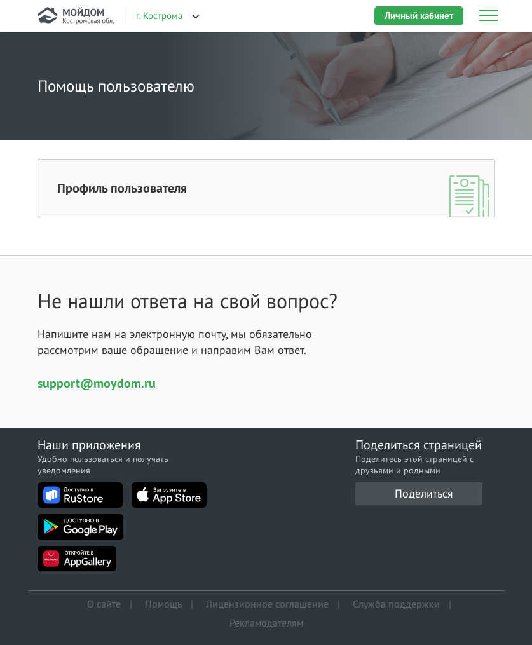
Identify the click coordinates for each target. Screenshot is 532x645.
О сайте (104, 603)
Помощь (163, 603)
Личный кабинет (419, 16)
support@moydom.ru (97, 383)
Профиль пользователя (122, 188)
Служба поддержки (396, 603)
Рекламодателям (266, 622)
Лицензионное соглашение (267, 603)
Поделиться (424, 493)
